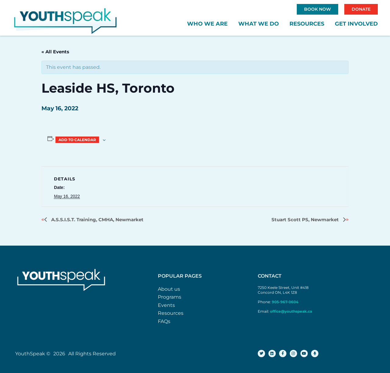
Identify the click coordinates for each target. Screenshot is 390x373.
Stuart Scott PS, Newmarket (305, 219)
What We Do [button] (258, 23)
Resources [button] (306, 23)
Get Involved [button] (356, 23)
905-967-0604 (285, 302)
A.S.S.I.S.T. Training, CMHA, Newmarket (97, 219)
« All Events (55, 52)
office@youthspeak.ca (291, 311)
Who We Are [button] (207, 23)
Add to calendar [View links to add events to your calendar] (77, 139)
